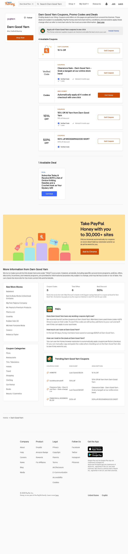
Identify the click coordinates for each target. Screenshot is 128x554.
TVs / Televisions (12, 362)
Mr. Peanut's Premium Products (18, 307)
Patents (56, 457)
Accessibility (57, 477)
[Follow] (27, 17)
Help (22, 452)
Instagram (76, 457)
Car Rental (10, 384)
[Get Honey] (109, 95)
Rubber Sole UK (12, 321)
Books (8, 389)
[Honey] (10, 4)
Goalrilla (9, 316)
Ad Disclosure (58, 467)
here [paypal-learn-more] (56, 495)
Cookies (56, 482)
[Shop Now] (20, 37)
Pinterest (75, 462)
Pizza (8, 353)
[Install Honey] (113, 31)
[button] (98, 495)
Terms (55, 462)
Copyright (56, 452)
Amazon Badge (42, 452)
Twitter (74, 452)
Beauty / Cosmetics (14, 393)
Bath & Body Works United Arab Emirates (18, 297)
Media (22, 472)
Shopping (10, 375)
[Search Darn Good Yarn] (51, 4)
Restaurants (11, 357)
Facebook (76, 447)
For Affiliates (41, 462)
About (22, 447)
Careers (23, 457)
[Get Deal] (49, 193)
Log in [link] (120, 4)
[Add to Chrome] (89, 252)
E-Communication (60, 472)
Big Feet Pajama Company (16, 303)
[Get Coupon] (109, 50)
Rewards (97, 4)
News (22, 462)
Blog (22, 467)
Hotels (8, 366)
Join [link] (113, 4)
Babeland (10, 291)
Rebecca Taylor (12, 334)
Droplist (39, 447)
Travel (8, 371)
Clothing (9, 380)
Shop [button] (72, 4)
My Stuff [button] (84, 4)
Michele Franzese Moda (15, 325)
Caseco (9, 330)
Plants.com (10, 312)
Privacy (55, 447)
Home (5, 418)
